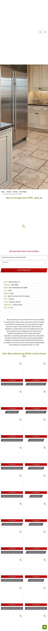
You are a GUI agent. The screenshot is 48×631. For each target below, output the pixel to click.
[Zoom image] (20, 363)
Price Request (24, 270)
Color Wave (22, 192)
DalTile (15, 192)
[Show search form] (40, 32)
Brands (9, 192)
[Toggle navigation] (45, 32)
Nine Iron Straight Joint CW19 (18, 288)
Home (3, 192)
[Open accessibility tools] (44, 627)
